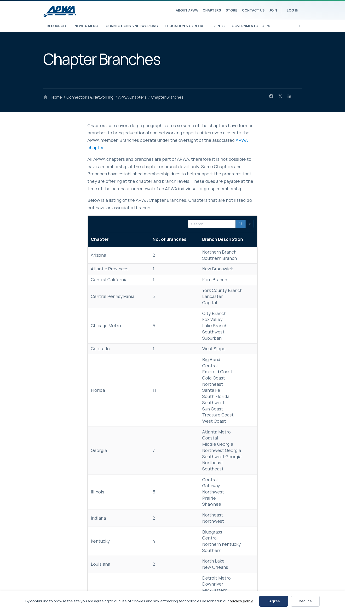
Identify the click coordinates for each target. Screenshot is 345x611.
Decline (305, 601)
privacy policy (241, 601)
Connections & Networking (132, 26)
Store (231, 10)
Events (218, 26)
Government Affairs (251, 26)
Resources (57, 26)
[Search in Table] (212, 224)
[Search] (299, 25)
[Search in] (250, 224)
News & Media (86, 26)
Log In (292, 10)
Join (273, 10)
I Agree (274, 601)
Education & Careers (184, 26)
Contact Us (253, 10)
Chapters (212, 10)
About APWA (187, 10)
